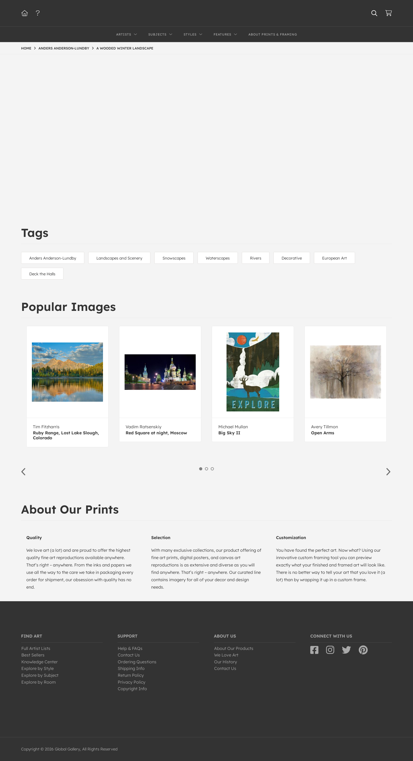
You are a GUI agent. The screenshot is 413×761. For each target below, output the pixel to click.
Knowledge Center (39, 661)
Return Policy (131, 675)
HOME (26, 48)
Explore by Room (38, 682)
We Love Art (226, 655)
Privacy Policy (131, 682)
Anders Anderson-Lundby (52, 258)
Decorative (292, 258)
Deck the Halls (42, 273)
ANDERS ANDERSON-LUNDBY (63, 48)
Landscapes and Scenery (119, 258)
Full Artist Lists (35, 648)
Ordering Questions (137, 661)
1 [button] (200, 468)
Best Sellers (33, 655)
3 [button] (212, 468)
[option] (67, 386)
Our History (225, 661)
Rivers (255, 258)
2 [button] (206, 468)
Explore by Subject (39, 675)
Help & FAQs (130, 648)
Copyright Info (132, 688)
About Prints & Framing (272, 34)
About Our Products (233, 648)
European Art (334, 258)
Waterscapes (218, 258)
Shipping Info (131, 668)
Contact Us (129, 655)
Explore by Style (37, 668)
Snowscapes (174, 258)
